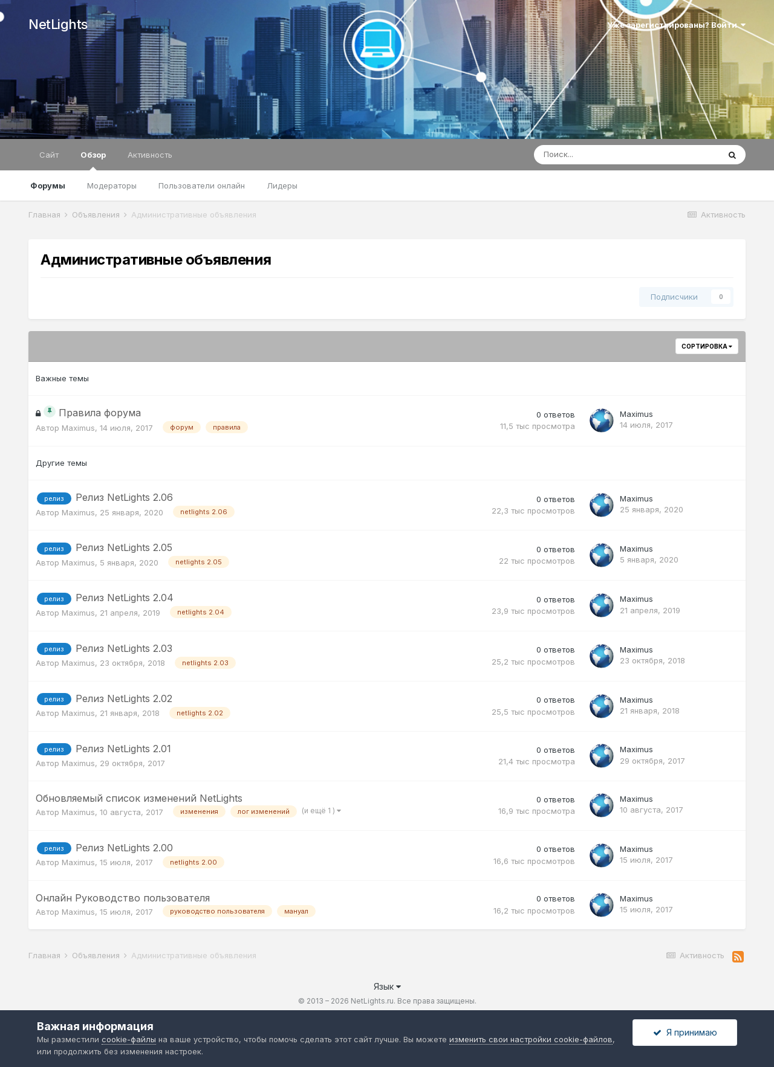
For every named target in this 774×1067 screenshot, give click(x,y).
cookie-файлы (129, 1039)
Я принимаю (685, 1032)
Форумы (47, 185)
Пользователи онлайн (201, 185)
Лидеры (282, 185)
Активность (150, 155)
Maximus (78, 428)
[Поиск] (593, 154)
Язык (387, 986)
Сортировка (706, 346)
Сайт (49, 155)
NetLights (58, 24)
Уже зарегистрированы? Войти (676, 25)
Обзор (93, 160)
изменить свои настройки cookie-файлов (531, 1039)
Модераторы (112, 185)
